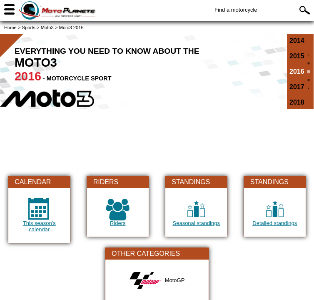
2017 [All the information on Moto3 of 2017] (296, 86)
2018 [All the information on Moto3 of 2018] (296, 102)
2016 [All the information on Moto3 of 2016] (296, 71)
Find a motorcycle (235, 10)
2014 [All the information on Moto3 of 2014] (296, 40)
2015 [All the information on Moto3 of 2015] (296, 56)
